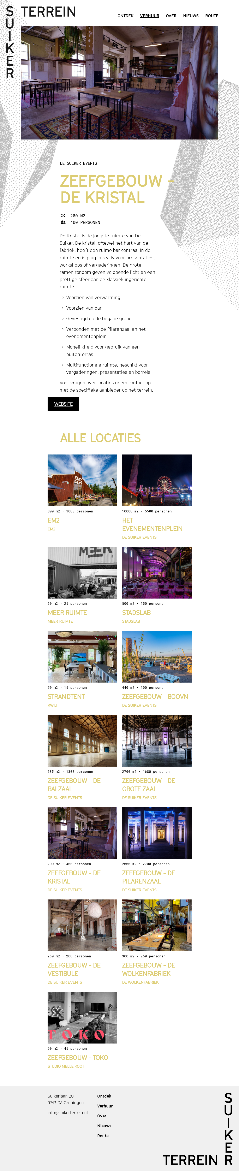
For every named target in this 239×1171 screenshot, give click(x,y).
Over (171, 15)
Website (63, 404)
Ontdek (125, 15)
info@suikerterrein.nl (68, 1112)
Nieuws (191, 15)
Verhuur (149, 15)
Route (211, 15)
